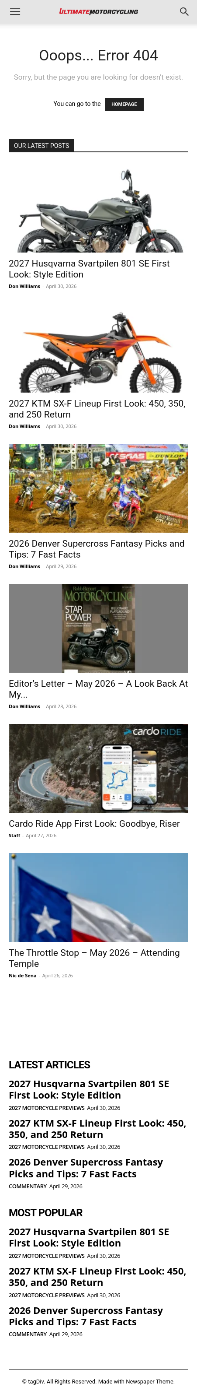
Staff (14, 835)
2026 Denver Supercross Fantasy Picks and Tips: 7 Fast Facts (86, 1167)
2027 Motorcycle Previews (46, 1108)
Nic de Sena (23, 975)
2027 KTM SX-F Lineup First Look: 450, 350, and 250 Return (97, 1128)
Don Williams (24, 286)
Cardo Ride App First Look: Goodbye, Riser (94, 823)
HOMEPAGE (124, 104)
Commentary (28, 1186)
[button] (15, 12)
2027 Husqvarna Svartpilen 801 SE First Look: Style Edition (89, 1089)
